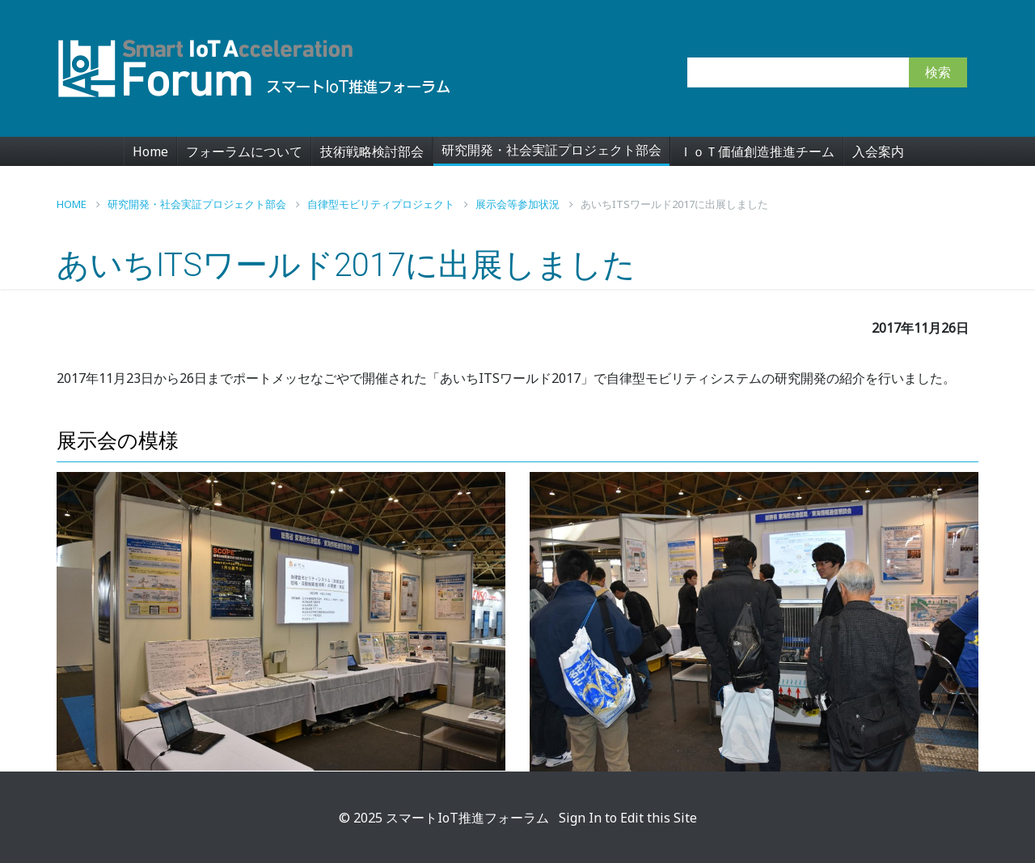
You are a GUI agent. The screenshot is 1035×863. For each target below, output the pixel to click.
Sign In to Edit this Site (626, 818)
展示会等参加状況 (524, 204)
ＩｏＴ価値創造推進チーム (756, 151)
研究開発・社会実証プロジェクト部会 (551, 150)
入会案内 (878, 151)
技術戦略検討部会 (372, 151)
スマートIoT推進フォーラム (467, 818)
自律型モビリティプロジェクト (387, 204)
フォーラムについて (244, 151)
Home (150, 151)
